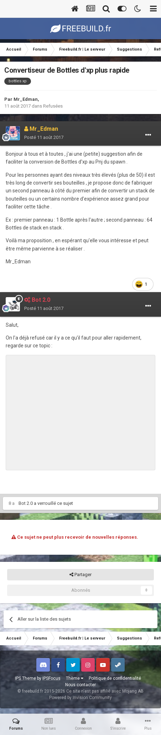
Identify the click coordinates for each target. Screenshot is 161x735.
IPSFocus (51, 678)
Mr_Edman (26, 99)
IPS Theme (25, 678)
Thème (74, 678)
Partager (80, 574)
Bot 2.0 (26, 503)
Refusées (53, 106)
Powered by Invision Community (80, 697)
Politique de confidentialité (115, 678)
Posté (43, 137)
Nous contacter (80, 684)
